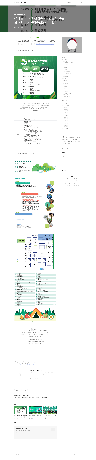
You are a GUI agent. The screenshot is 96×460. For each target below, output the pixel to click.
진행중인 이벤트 (66, 103)
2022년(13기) (65, 107)
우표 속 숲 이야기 (66, 98)
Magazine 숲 (65, 74)
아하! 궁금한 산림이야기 (67, 66)
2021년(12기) (65, 109)
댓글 (15, 422)
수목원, (70, 137)
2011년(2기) (65, 125)
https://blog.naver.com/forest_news (45, 44)
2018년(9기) (65, 114)
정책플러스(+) (65, 67)
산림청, (78, 137)
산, (68, 137)
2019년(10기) (65, 112)
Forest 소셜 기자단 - (66, 105)
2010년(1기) (65, 126)
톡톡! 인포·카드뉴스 (67, 73)
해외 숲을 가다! (66, 94)
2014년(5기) (65, 120)
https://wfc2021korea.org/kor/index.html (24, 364)
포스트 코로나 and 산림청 (68, 62)
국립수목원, (74, 137)
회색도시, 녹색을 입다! (67, 93)
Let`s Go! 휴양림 (66, 90)
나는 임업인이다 (66, 88)
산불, (72, 141)
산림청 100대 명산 (66, 96)
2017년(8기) (65, 115)
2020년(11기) (65, 110)
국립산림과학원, (67, 141)
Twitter (69, 161)
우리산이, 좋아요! (65, 129)
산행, (69, 143)
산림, (63, 141)
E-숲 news (65, 61)
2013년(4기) (65, 122)
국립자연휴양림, (78, 141)
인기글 (67, 148)
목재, (63, 139)
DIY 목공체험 (65, 83)
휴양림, (66, 143)
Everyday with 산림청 (20, 2)
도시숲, (73, 139)
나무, (66, 137)
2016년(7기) (65, 117)
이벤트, (63, 143)
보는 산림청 (64, 69)
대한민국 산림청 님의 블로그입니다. (23, 430)
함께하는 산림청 (65, 100)
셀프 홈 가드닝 (66, 82)
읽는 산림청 (64, 59)
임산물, (63, 137)
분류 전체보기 (64, 57)
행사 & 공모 (65, 102)
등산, (70, 139)
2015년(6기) (65, 118)
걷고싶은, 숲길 (66, 91)
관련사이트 (76, 454)
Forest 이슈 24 (66, 76)
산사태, (76, 139)
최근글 (63, 148)
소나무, (79, 139)
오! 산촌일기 (65, 85)
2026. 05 (72, 176)
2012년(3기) (65, 123)
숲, (73, 141)
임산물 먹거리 (66, 86)
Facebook (64, 161)
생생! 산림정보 (66, 64)
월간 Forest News (67, 71)
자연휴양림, (66, 139)
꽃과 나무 (65, 80)
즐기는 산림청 (64, 78)
